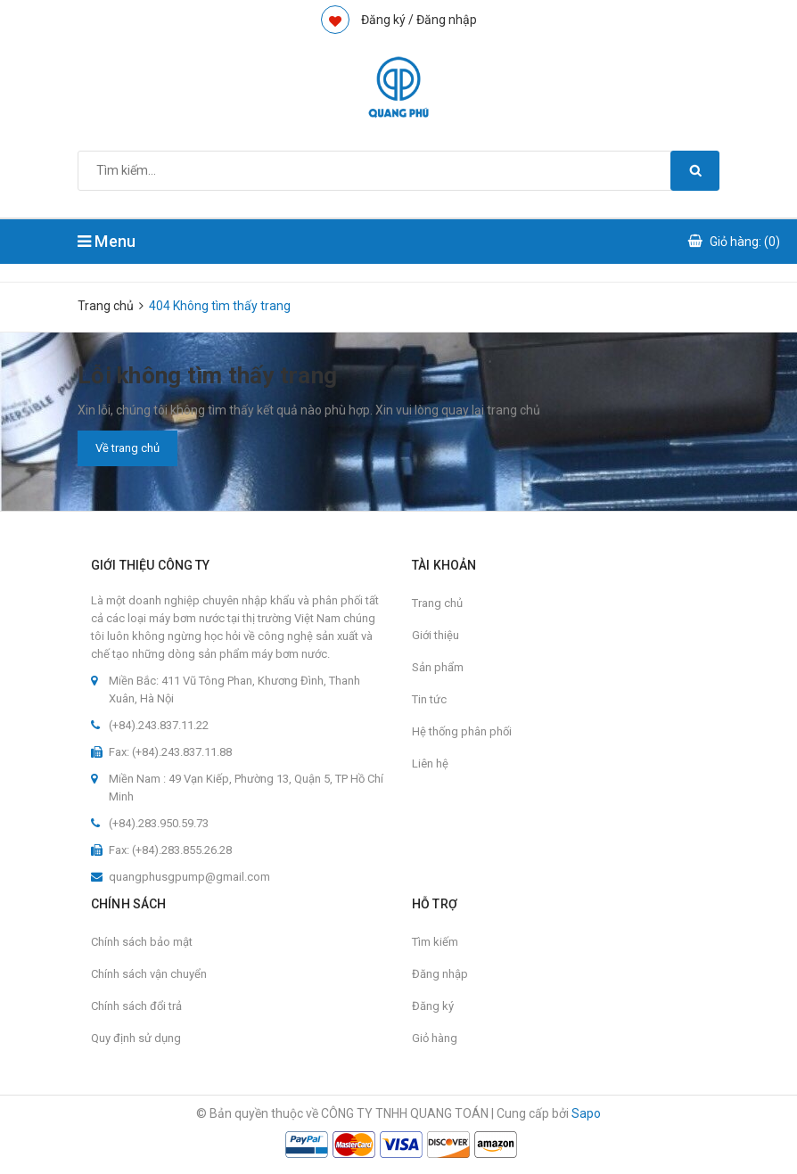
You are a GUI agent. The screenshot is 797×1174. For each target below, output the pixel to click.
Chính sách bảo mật (142, 941)
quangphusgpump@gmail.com (189, 876)
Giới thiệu (435, 635)
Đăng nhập (446, 19)
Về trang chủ (127, 448)
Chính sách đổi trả (136, 1006)
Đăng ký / (387, 19)
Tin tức (429, 699)
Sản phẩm (438, 667)
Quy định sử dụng (136, 1038)
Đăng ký (433, 1006)
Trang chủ (437, 603)
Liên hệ (430, 763)
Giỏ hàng (434, 1038)
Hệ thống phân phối (462, 731)
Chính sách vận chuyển (149, 974)
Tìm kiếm (435, 941)
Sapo (586, 1113)
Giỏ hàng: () (745, 241)
